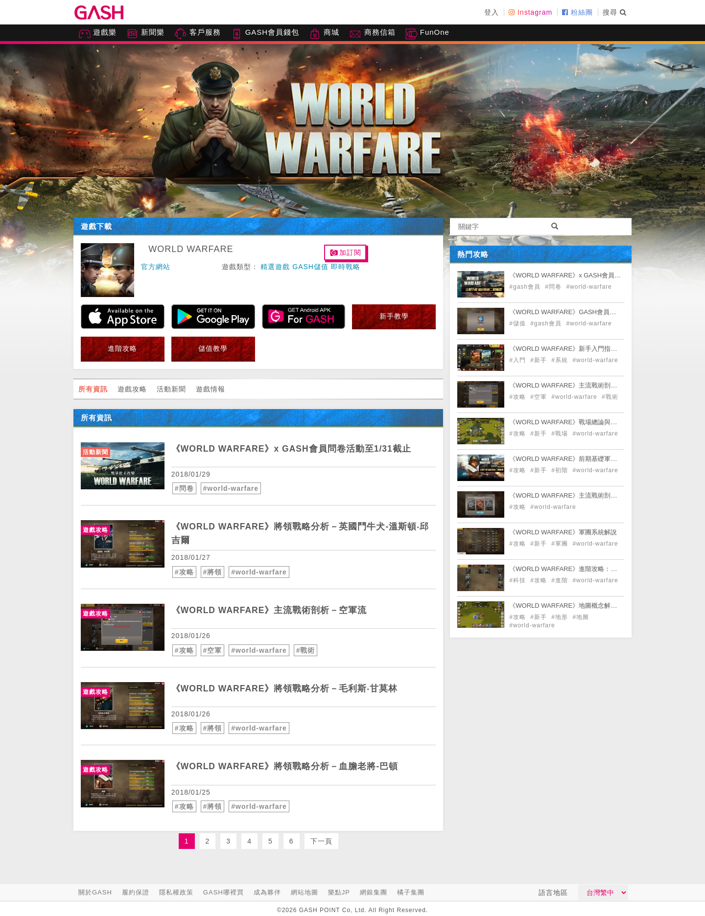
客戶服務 (197, 34)
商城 (324, 34)
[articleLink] (122, 465)
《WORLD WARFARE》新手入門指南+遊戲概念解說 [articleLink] (583, 348)
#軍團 (560, 543)
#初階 (560, 470)
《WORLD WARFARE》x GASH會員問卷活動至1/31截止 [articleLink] (293, 449)
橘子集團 (410, 892)
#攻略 (184, 572)
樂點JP (339, 892)
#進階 (560, 580)
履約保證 (135, 892)
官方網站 (155, 267)
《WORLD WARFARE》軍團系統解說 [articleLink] (563, 532)
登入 (491, 12)
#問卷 (184, 488)
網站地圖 (304, 892)
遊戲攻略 (132, 389)
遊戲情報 (210, 389)
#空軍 (212, 650)
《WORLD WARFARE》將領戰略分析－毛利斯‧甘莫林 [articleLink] (285, 688)
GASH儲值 (310, 267)
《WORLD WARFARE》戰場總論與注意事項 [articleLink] (572, 422)
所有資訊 (93, 389)
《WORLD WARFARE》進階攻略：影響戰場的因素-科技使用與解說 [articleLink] (605, 568)
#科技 (518, 580)
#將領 (212, 572)
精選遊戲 (275, 267)
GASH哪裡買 (223, 892)
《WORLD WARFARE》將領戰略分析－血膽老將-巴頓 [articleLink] (285, 766)
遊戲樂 (97, 34)
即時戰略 (345, 267)
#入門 (518, 360)
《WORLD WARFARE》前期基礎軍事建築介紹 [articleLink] (575, 458)
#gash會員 (525, 286)
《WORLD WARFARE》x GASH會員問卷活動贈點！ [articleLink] (584, 275)
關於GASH (95, 892)
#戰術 (305, 650)
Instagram (530, 12)
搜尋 (615, 12)
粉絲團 (577, 12)
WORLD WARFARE (190, 249)
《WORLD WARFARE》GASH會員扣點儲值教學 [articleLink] (578, 312)
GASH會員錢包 (265, 34)
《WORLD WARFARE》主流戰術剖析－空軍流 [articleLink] (270, 610)
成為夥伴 (267, 892)
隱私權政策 (176, 892)
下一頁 (321, 841)
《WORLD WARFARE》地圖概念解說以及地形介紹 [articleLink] (582, 605)
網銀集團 (373, 892)
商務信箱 (372, 34)
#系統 (560, 360)
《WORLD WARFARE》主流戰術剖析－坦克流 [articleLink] (575, 495)
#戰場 (560, 433)
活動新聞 (171, 389)
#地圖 (580, 617)
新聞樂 (145, 34)
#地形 (560, 617)
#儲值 (518, 323)
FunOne (427, 34)
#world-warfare (231, 488)
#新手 (539, 360)
